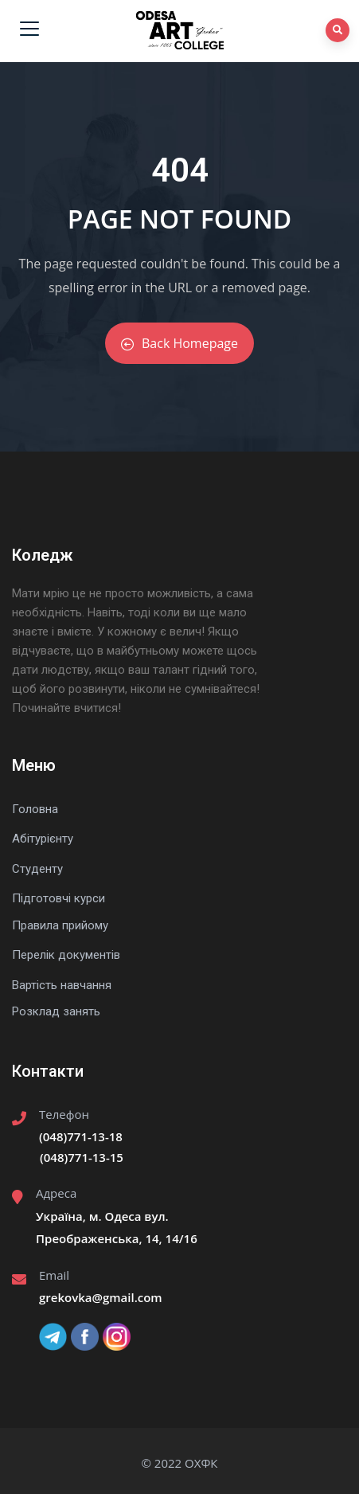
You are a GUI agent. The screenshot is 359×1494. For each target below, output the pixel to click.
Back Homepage (179, 343)
